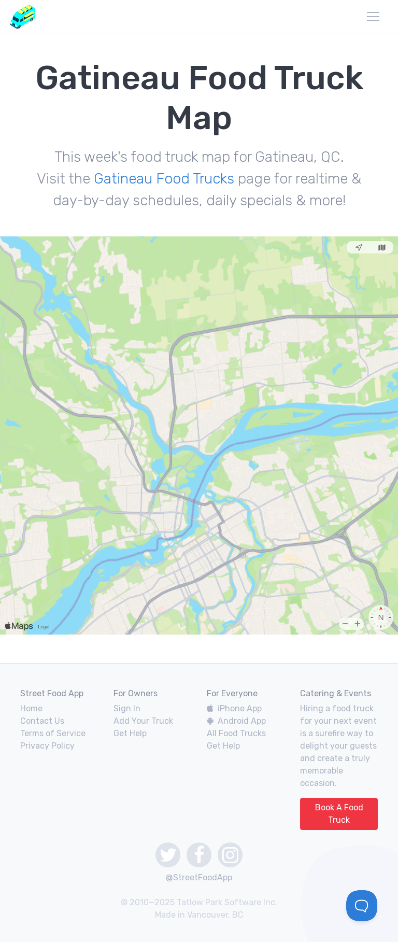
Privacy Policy (47, 746)
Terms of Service (53, 733)
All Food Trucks (236, 733)
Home (31, 708)
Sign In (126, 708)
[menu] (373, 16)
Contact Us (42, 721)
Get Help (130, 733)
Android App (236, 721)
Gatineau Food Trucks (164, 178)
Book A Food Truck (339, 814)
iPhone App (234, 708)
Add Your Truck (143, 721)
